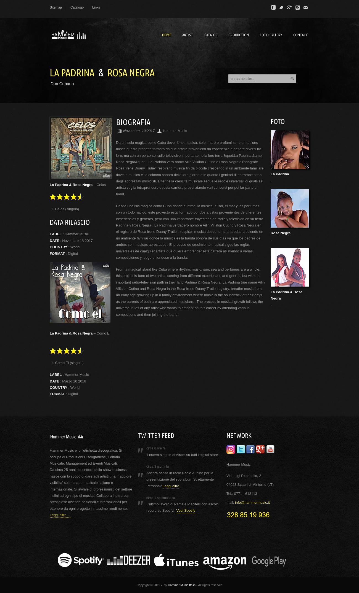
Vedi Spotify (185, 510)
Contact (300, 35)
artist (187, 35)
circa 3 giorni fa (157, 466)
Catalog (211, 35)
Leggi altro (171, 486)
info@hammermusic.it (252, 502)
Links (96, 7)
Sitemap (56, 7)
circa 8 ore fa (155, 448)
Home (166, 35)
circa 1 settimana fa (160, 498)
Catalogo (77, 7)
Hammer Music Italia (182, 585)
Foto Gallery (271, 35)
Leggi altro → (60, 515)
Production (239, 35)
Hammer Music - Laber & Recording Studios (91, 35)
